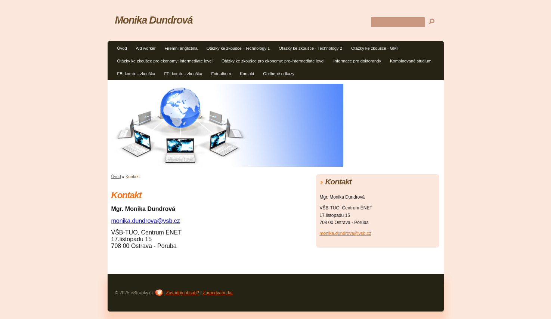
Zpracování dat (218, 292)
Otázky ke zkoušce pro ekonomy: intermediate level (165, 61)
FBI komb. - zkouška (136, 73)
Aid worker (146, 48)
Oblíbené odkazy (278, 73)
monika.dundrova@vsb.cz (345, 233)
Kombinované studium (410, 61)
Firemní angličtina (180, 48)
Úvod (122, 48)
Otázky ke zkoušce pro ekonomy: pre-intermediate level (273, 61)
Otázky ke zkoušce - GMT (375, 48)
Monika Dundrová (154, 20)
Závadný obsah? (182, 292)
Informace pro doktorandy (357, 61)
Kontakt (247, 73)
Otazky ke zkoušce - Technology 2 (310, 48)
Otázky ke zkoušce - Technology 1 (238, 48)
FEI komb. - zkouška (183, 73)
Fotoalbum (221, 73)
